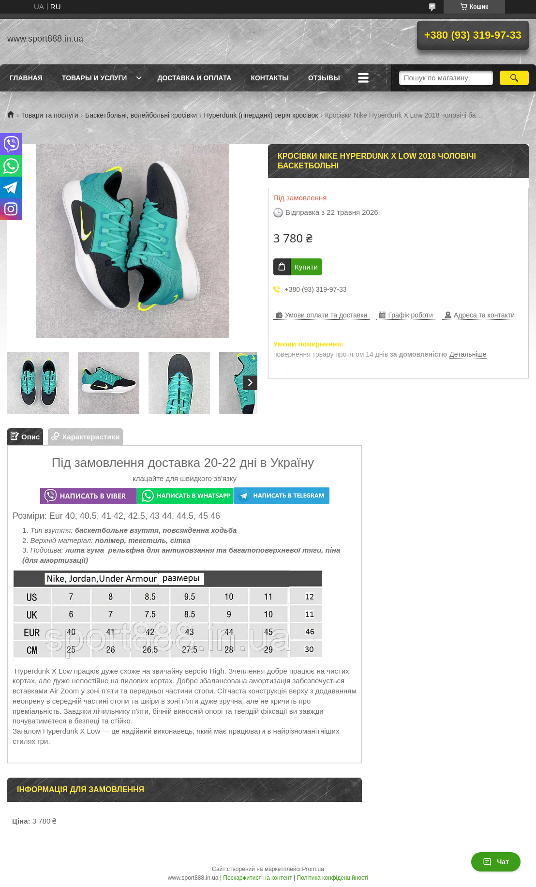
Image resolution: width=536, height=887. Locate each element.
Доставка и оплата (194, 78)
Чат (496, 861)
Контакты (269, 78)
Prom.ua (313, 869)
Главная (26, 78)
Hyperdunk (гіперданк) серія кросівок (261, 115)
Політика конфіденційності (333, 877)
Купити (306, 267)
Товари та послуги (49, 115)
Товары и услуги (94, 78)
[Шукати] (514, 78)
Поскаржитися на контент (257, 877)
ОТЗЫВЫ (324, 78)
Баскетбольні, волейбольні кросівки (141, 115)
